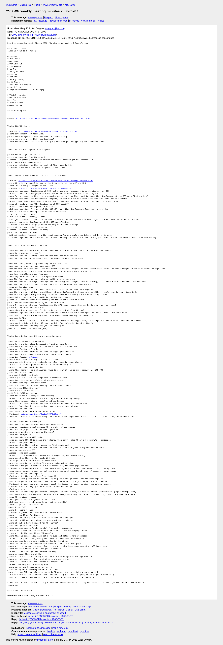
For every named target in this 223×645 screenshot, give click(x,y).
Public (37, 5)
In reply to (74, 21)
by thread (61, 631)
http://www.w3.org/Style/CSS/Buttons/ (41, 414)
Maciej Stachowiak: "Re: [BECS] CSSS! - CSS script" (59, 610)
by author (84, 631)
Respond (48, 17)
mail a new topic (60, 628)
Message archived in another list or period (44, 613)
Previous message (58, 21)
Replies (100, 21)
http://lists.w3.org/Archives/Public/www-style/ (46, 188)
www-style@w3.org (52, 5)
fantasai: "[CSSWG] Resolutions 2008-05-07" (50, 616)
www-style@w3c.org (22, 35)
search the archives (53, 634)
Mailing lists (25, 5)
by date (51, 631)
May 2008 (70, 5)
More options (61, 17)
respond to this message (38, 628)
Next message (40, 21)
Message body (35, 17)
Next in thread (88, 21)
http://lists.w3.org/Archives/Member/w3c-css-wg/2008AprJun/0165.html (53, 118)
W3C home (11, 5)
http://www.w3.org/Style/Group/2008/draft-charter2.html (48, 131)
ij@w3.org (33, 357)
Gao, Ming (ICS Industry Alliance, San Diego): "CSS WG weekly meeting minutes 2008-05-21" (66, 622)
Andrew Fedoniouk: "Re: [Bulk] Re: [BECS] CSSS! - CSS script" (60, 606)
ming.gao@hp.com (54, 28)
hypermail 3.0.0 (45, 640)
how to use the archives (30, 634)
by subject (73, 631)
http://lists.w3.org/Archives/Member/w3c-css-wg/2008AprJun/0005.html (55, 180)
